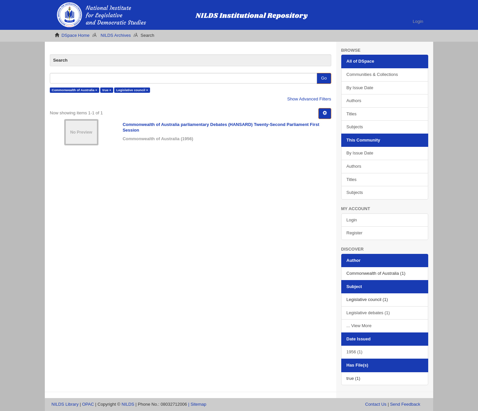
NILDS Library (65, 404)
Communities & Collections (372, 74)
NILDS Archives (116, 35)
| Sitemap (197, 404)
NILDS (127, 404)
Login (352, 219)
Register (354, 232)
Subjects (355, 126)
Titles (352, 113)
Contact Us (375, 404)
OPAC (88, 404)
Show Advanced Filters (309, 98)
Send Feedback (405, 404)
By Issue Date (360, 87)
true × (106, 90)
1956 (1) (354, 351)
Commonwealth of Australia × (74, 90)
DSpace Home (75, 35)
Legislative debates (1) (368, 312)
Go (324, 78)
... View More (359, 325)
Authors (354, 100)
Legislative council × (132, 90)
